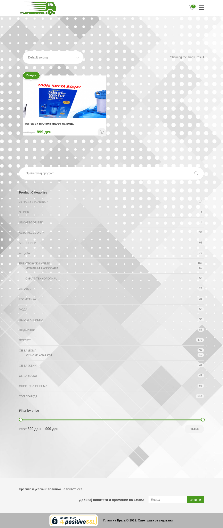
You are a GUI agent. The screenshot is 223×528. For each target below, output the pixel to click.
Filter (194, 428)
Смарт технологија (41, 278)
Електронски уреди (34, 263)
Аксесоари (27, 243)
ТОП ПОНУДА (28, 396)
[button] (53, 57)
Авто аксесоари (31, 232)
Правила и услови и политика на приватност (50, 489)
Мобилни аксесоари (41, 268)
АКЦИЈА (24, 253)
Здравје (25, 288)
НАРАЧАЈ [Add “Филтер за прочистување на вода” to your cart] (102, 132)
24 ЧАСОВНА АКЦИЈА (33, 202)
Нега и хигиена (31, 319)
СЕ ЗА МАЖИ (28, 375)
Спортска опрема (33, 386)
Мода (23, 309)
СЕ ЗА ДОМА (27, 350)
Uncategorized (31, 222)
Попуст (25, 340)
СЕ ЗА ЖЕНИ (28, 365)
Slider (24, 212)
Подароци (27, 330)
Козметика (27, 299)
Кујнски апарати (38, 355)
